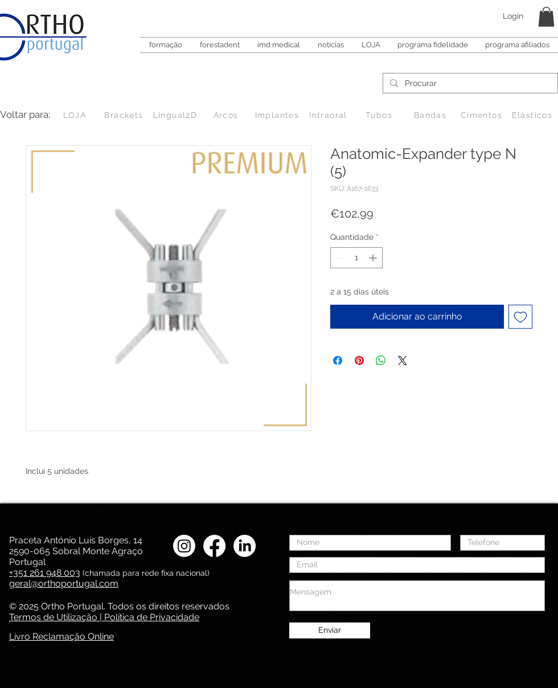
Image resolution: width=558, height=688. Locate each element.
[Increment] (374, 258)
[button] (546, 17)
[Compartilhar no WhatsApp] (381, 360)
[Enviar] (329, 630)
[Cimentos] (482, 115)
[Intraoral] (329, 115)
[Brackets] (125, 115)
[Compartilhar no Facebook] (337, 360)
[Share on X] (402, 360)
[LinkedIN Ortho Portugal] (244, 546)
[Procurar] (469, 83)
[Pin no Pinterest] (359, 360)
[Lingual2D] (176, 115)
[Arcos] (227, 115)
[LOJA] (76, 115)
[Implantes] (278, 115)
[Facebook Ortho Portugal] (214, 546)
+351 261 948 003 (44, 572)
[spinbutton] (356, 258)
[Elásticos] (533, 115)
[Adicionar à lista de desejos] (520, 317)
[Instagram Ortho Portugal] (184, 546)
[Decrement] (339, 258)
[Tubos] (380, 115)
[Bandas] (431, 115)
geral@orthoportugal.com (63, 583)
